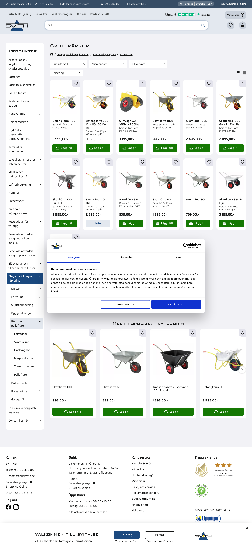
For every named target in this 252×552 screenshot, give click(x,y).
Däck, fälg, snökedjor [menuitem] (21, 85)
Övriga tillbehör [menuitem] (18, 420)
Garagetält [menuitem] (18, 399)
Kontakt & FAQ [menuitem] (99, 14)
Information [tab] (126, 257)
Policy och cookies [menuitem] (143, 487)
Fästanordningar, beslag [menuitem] (19, 103)
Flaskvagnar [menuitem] (22, 350)
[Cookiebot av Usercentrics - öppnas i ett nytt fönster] (185, 245)
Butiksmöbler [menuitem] (20, 383)
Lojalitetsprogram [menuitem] (62, 14)
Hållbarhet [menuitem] (138, 510)
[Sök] (203, 25)
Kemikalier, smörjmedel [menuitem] (15, 149)
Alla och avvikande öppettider (88, 512)
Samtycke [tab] (73, 257)
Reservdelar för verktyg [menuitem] (18, 223)
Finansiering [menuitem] (140, 504)
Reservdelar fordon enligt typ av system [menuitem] (21, 253)
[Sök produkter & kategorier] (126, 25)
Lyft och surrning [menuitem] (19, 184)
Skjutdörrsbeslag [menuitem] (22, 305)
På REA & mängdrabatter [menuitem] (18, 211)
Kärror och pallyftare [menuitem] (18, 323)
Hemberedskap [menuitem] (18, 122)
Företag (126, 535)
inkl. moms (240, 4)
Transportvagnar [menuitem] (25, 366)
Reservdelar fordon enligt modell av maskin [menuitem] (20, 238)
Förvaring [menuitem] (17, 297)
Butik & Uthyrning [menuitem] (19, 14)
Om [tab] (178, 257)
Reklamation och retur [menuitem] (146, 493)
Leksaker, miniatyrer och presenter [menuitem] (21, 161)
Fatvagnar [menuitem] (20, 334)
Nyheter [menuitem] (13, 192)
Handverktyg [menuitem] (16, 114)
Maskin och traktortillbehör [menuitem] (18, 174)
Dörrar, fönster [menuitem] (17, 93)
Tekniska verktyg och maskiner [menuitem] (22, 410)
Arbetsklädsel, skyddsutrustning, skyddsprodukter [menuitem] (20, 64)
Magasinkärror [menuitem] (23, 358)
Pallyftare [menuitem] (20, 374)
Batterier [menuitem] (14, 77)
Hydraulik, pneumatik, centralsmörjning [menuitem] (19, 134)
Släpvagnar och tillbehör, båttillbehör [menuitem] (21, 265)
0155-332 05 (112, 4)
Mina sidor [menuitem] (138, 481)
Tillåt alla (176, 304)
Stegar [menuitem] (15, 288)
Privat (159, 535)
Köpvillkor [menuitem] (41, 14)
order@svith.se (137, 4)
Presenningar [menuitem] (20, 391)
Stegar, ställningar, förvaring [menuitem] (20, 278)
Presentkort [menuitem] (16, 201)
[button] (230, 25)
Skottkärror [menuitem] (21, 342)
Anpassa (125, 304)
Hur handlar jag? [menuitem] (142, 475)
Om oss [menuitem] (81, 14)
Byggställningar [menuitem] (21, 313)
